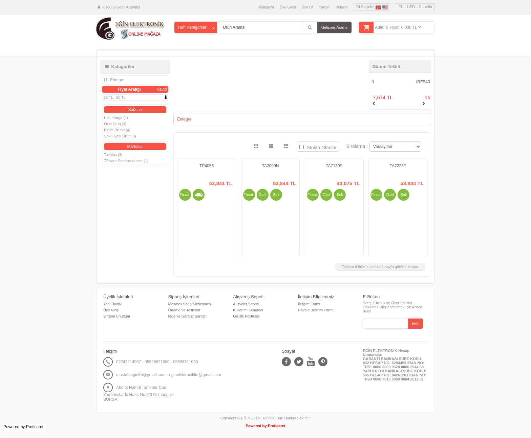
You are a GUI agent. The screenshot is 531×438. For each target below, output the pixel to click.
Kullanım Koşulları (248, 310)
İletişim (342, 7)
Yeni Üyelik (112, 304)
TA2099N (270, 165)
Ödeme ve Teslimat (184, 310)
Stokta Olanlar (318, 147)
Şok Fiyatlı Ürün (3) (120, 136)
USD (411, 7)
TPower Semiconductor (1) (126, 161)
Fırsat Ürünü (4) (117, 130)
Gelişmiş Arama (334, 27)
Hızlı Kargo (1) (116, 118)
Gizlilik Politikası (246, 316)
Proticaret (276, 426)
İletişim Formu (309, 304)
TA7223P (398, 165)
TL (401, 7)
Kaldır (161, 89)
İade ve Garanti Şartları (187, 316)
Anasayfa (266, 7)
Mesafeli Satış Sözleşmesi (190, 304)
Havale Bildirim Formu (316, 310)
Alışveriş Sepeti (246, 304)
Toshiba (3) (113, 155)
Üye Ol (307, 7)
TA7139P (334, 165)
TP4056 (206, 165)
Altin (428, 7)
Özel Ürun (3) (115, 124)
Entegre (116, 80)
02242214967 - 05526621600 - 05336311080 (157, 361)
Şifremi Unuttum (116, 316)
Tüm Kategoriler (191, 27)
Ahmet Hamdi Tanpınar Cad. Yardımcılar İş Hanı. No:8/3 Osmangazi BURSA (138, 393)
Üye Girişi (288, 7)
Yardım (325, 7)
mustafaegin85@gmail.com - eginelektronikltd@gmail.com (168, 374)
